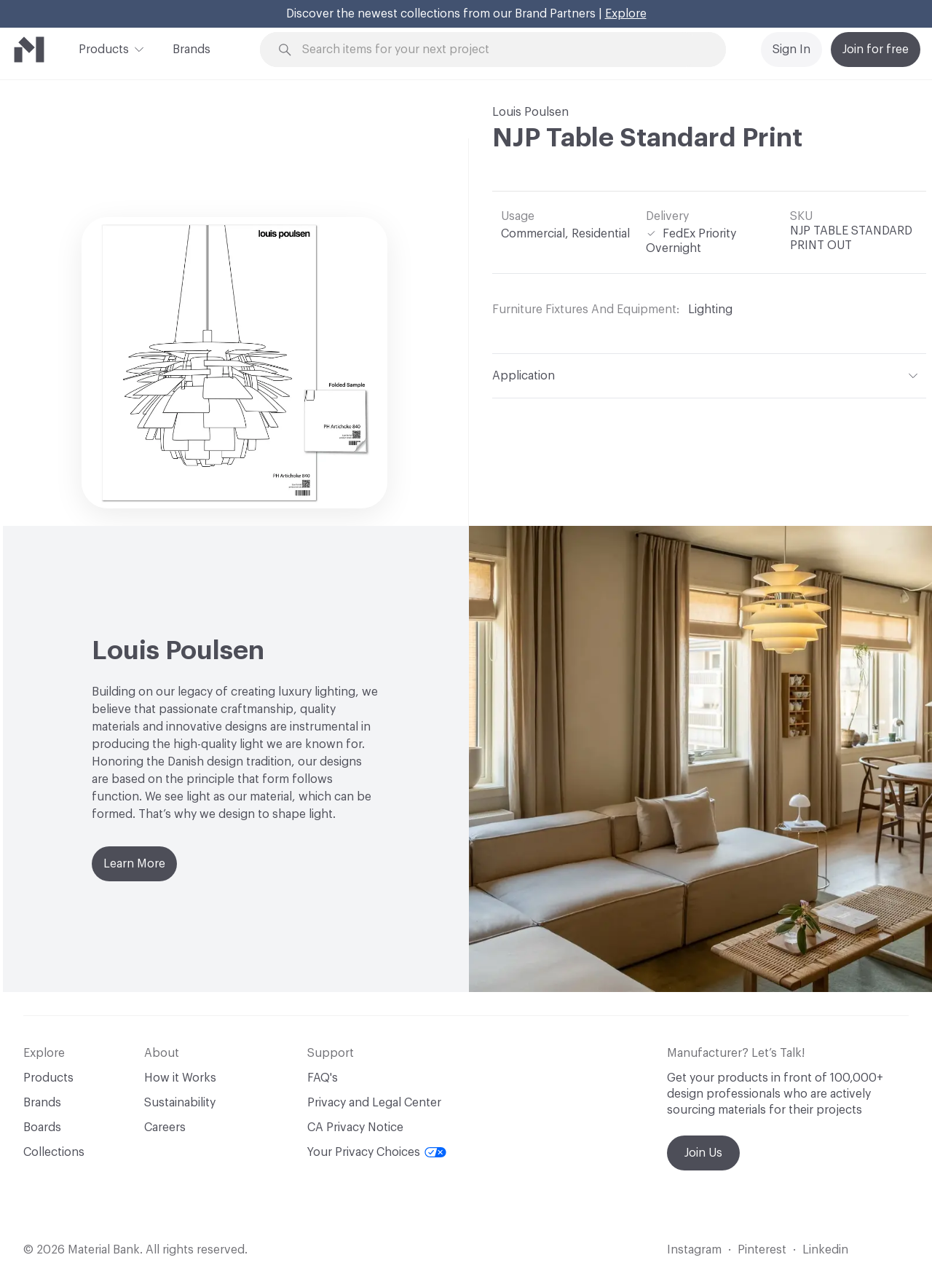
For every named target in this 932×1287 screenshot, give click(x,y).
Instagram (694, 1250)
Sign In (791, 49)
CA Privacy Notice (355, 1127)
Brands (191, 49)
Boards (42, 1127)
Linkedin (825, 1250)
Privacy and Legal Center (374, 1103)
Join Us (703, 1153)
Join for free (875, 49)
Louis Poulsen (530, 112)
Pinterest (762, 1250)
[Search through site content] (501, 50)
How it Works (180, 1078)
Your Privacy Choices (376, 1152)
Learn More (134, 864)
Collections (53, 1152)
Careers (165, 1127)
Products (104, 48)
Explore (626, 14)
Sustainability (180, 1103)
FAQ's (322, 1078)
